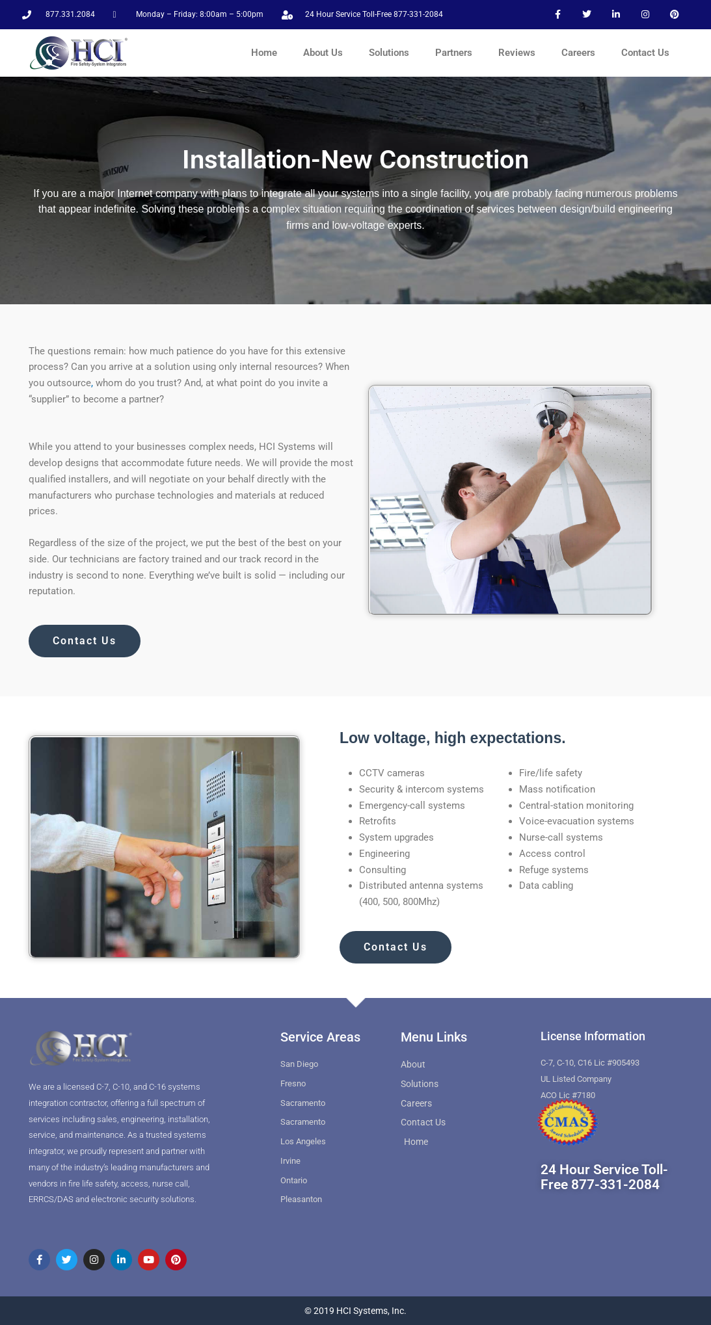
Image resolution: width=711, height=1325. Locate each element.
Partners (453, 53)
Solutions (389, 53)
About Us (323, 53)
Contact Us (645, 53)
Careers (578, 53)
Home (264, 53)
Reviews (516, 53)
